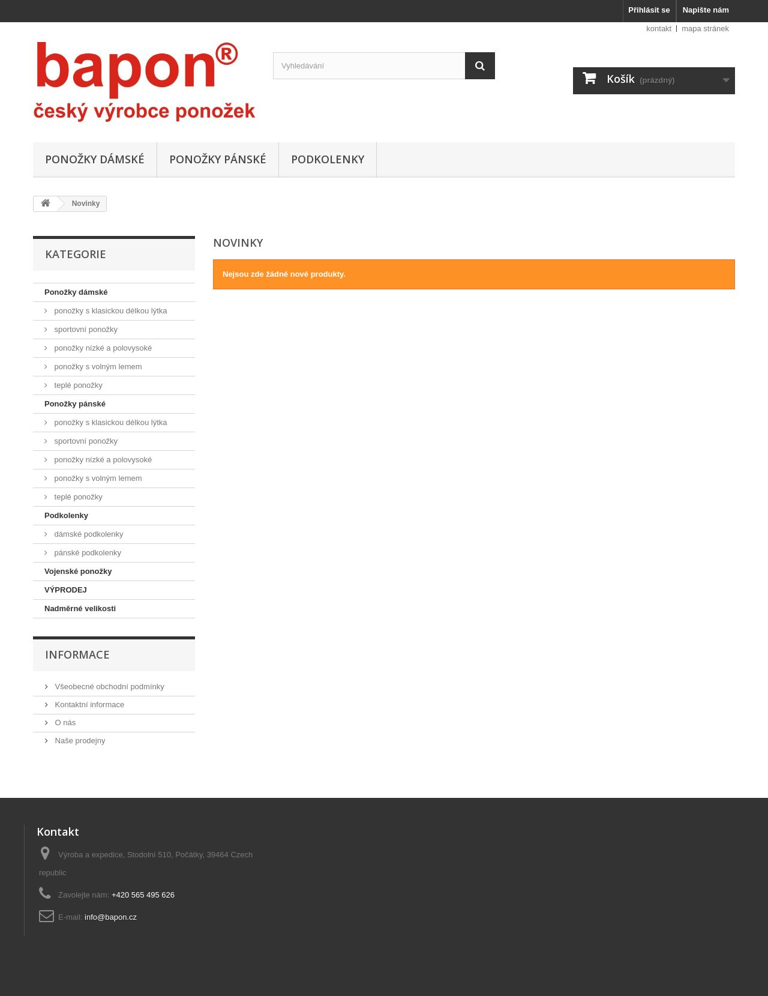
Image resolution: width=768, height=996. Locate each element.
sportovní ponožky (85, 329)
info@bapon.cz (111, 917)
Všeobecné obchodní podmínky (108, 686)
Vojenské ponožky (78, 571)
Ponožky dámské (95, 159)
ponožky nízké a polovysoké (102, 347)
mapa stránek (705, 28)
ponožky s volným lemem (97, 366)
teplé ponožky (77, 385)
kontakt (658, 28)
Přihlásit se (649, 9)
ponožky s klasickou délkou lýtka (109, 310)
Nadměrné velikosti (80, 608)
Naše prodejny (79, 740)
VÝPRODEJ (65, 589)
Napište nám (706, 9)
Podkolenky (327, 159)
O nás (64, 722)
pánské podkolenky (86, 552)
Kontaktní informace (88, 704)
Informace (77, 654)
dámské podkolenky (88, 534)
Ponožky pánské (217, 159)
